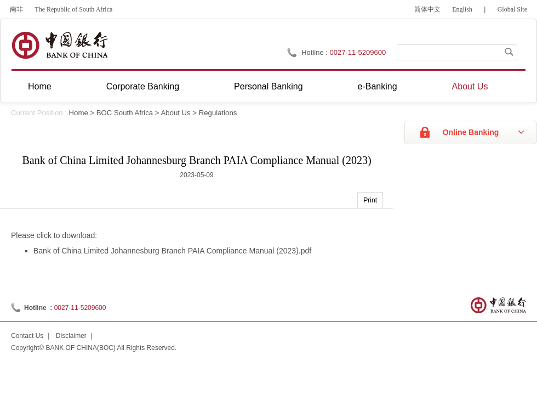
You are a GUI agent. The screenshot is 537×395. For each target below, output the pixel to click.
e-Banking (377, 86)
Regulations (218, 113)
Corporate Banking (142, 86)
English (462, 9)
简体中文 (427, 9)
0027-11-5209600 (80, 308)
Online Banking (471, 132)
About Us (470, 86)
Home (40, 86)
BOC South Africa (124, 113)
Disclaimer (71, 336)
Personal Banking (268, 86)
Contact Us (27, 336)
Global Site (512, 9)
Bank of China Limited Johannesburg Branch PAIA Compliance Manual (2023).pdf (172, 250)
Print (370, 200)
